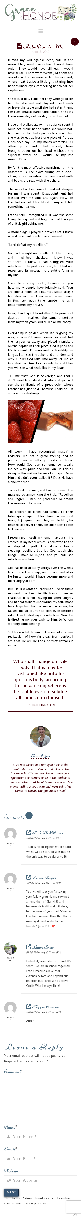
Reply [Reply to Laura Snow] (10, 959)
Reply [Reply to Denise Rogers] (10, 889)
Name (11, 1127)
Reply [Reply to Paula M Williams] (10, 844)
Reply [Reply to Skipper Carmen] (10, 1018)
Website (11, 1171)
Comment (13, 1071)
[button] (40, 31)
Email (11, 1149)
